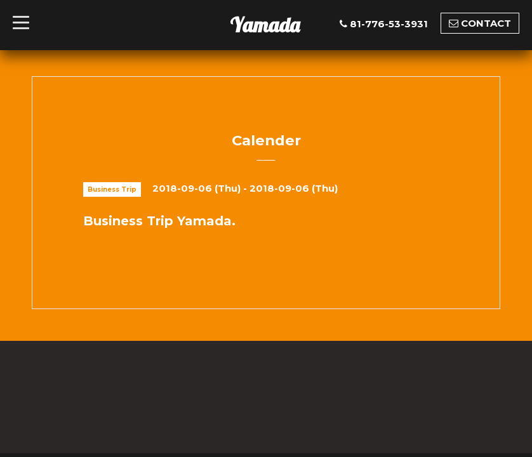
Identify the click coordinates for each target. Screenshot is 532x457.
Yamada (265, 24)
